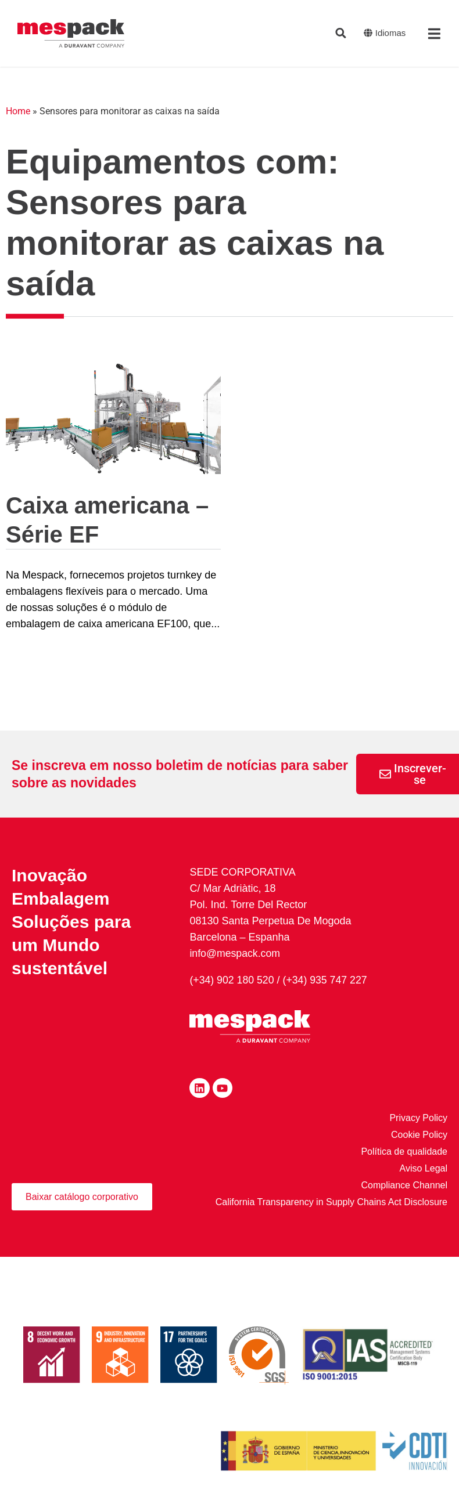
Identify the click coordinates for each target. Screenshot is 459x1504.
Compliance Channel (404, 1185)
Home (18, 111)
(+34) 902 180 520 (232, 980)
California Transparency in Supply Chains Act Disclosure (331, 1202)
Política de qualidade (404, 1151)
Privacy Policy (418, 1118)
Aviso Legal (423, 1168)
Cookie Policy (419, 1135)
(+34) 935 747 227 (327, 980)
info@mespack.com (235, 953)
